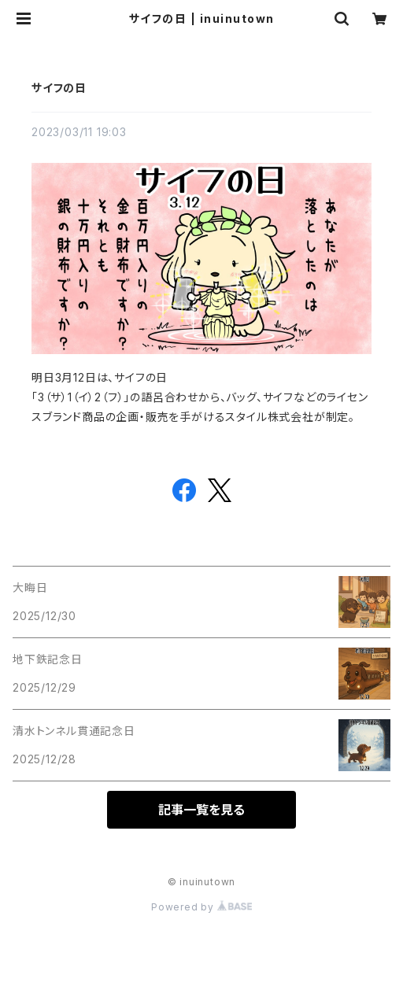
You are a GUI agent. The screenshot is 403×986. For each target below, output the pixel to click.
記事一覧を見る (201, 810)
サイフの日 (59, 87)
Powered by (201, 907)
